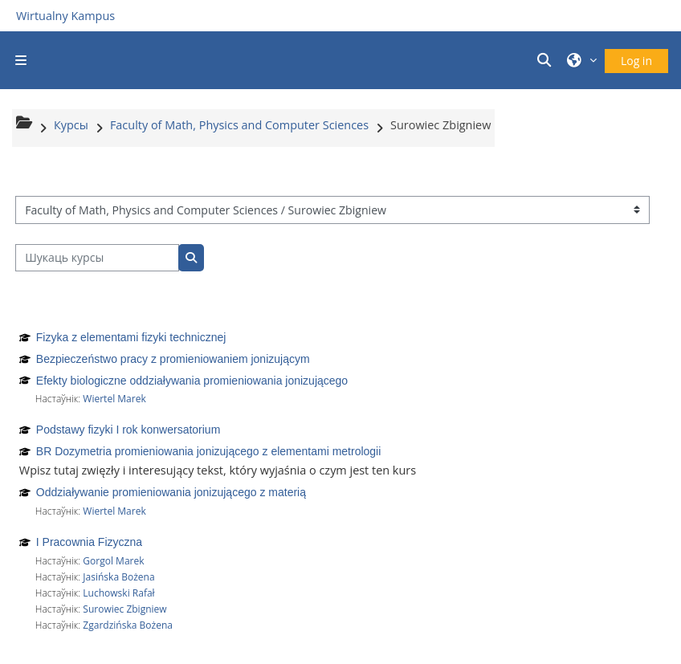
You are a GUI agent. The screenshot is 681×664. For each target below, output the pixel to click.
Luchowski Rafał (118, 593)
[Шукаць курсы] (97, 258)
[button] (547, 60)
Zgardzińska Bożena (128, 625)
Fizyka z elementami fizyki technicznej (131, 337)
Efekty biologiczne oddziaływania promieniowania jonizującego (192, 380)
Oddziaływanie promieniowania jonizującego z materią (171, 492)
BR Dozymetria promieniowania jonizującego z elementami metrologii (208, 451)
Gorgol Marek (113, 561)
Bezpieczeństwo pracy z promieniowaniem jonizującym (173, 358)
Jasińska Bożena (118, 577)
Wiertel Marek (114, 398)
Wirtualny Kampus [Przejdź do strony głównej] (65, 15)
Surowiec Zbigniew (124, 609)
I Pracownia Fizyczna (89, 542)
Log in (636, 60)
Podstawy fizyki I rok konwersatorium (128, 429)
